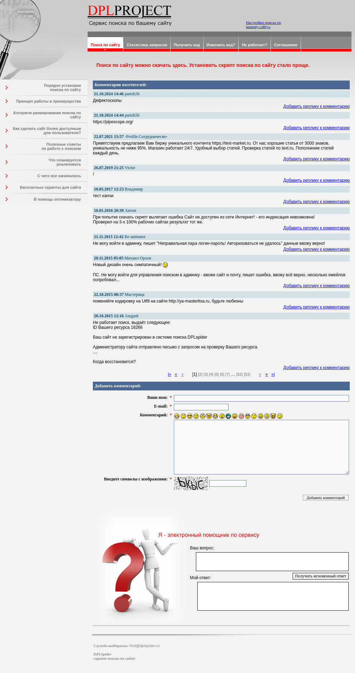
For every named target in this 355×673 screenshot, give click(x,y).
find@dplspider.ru (145, 646)
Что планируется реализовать (65, 162)
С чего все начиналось (59, 176)
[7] (227, 374)
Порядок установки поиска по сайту (62, 87)
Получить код (187, 45)
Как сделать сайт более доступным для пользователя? (47, 130)
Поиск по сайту (105, 45)
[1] (194, 374)
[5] (216, 374)
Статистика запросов (147, 45)
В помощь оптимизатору (57, 199)
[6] (222, 374)
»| (273, 374)
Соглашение (286, 45)
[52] (239, 374)
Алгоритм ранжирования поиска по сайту (47, 115)
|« (169, 374)
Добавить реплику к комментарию (317, 106)
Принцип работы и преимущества (48, 101)
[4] (211, 374)
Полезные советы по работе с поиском (61, 146)
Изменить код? (221, 45)
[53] (247, 374)
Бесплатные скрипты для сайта (50, 187)
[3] (206, 374)
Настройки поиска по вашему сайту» (263, 24)
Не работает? (254, 45)
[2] (200, 374)
